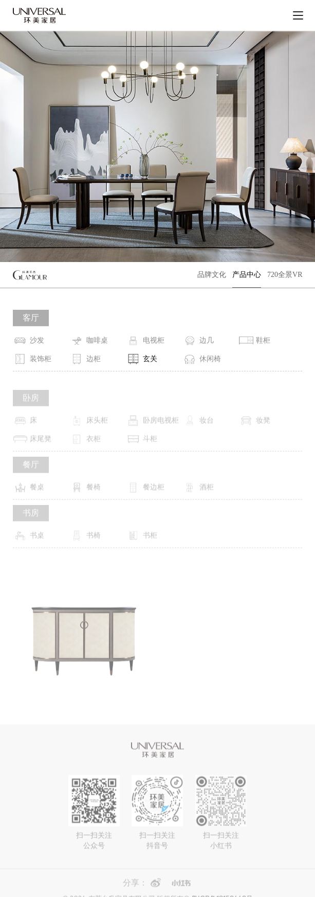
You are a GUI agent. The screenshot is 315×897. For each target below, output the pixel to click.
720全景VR (284, 274)
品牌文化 (211, 274)
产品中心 (246, 274)
